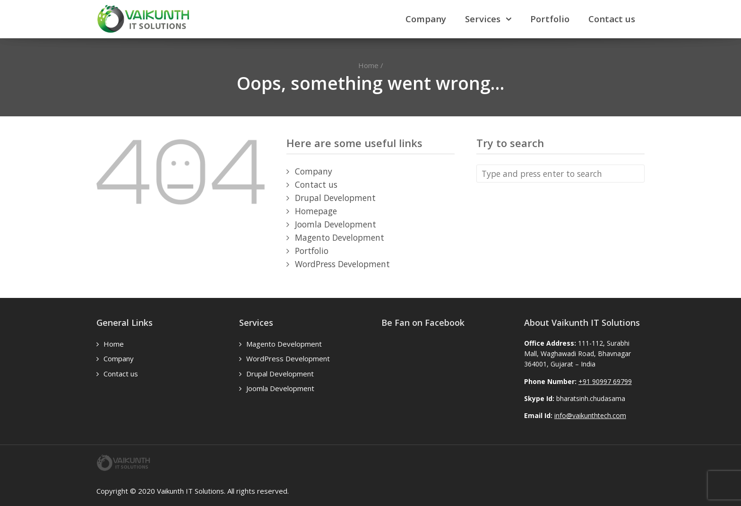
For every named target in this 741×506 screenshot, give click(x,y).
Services (482, 19)
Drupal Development (335, 197)
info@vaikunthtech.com (590, 415)
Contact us (611, 19)
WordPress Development (342, 264)
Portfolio (549, 19)
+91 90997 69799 (605, 381)
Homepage (316, 211)
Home (368, 65)
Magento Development (339, 237)
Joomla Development (335, 224)
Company (425, 19)
